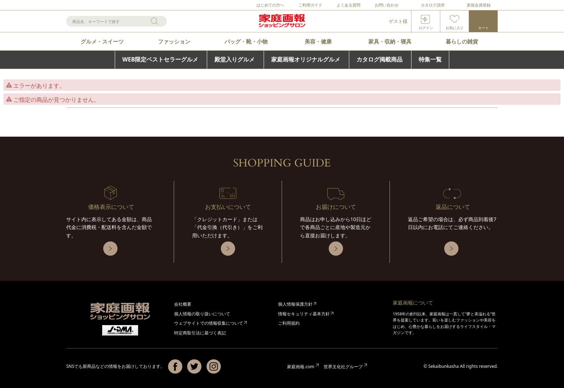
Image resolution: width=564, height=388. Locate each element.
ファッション (174, 41)
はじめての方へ (270, 5)
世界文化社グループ (343, 367)
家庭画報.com (300, 367)
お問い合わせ (387, 5)
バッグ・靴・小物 (246, 41)
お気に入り (455, 27)
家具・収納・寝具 (389, 41)
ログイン (426, 27)
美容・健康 (318, 41)
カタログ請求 (433, 5)
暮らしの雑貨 (462, 41)
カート (483, 27)
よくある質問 (348, 5)
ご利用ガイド (310, 5)
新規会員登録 (479, 5)
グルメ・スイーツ (102, 41)
